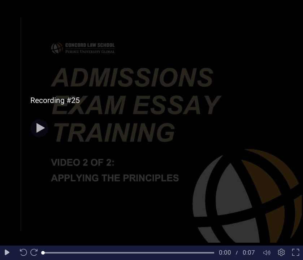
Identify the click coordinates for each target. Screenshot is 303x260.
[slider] (128, 253)
